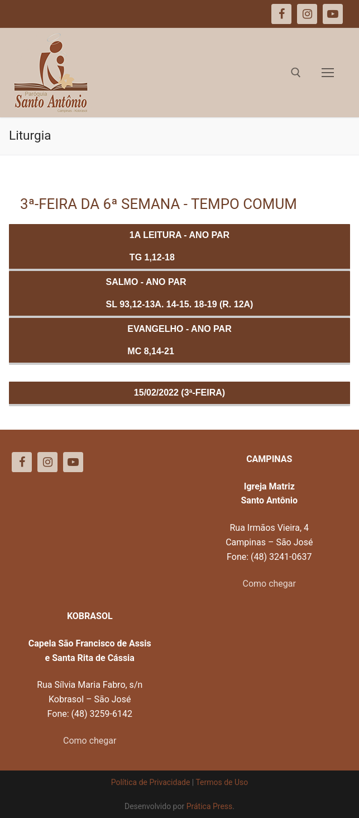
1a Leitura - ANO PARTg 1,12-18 (179, 246)
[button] (335, 15)
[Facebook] (22, 462)
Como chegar (269, 583)
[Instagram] (47, 462)
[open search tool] (296, 73)
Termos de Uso (221, 782)
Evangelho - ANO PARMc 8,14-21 (179, 340)
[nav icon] (328, 72)
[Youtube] (73, 462)
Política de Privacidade (150, 782)
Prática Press (209, 806)
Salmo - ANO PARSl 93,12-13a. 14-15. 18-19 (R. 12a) (179, 293)
